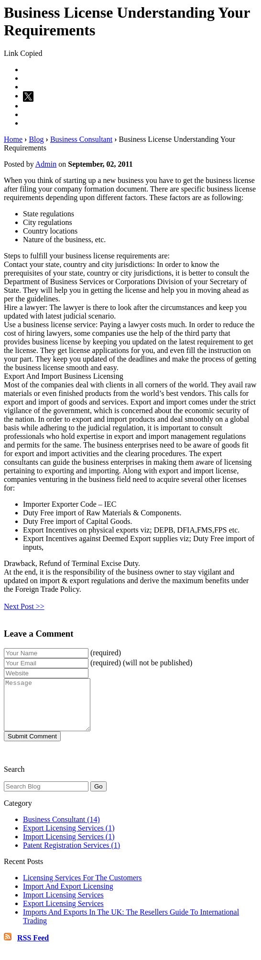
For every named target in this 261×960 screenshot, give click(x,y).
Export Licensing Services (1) (69, 838)
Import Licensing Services (63, 905)
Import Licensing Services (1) (69, 847)
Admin (45, 164)
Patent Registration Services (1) (71, 855)
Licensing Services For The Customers (82, 888)
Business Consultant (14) (61, 829)
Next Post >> (24, 606)
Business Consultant (81, 139)
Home (13, 139)
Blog (36, 139)
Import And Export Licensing (68, 896)
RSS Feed (33, 948)
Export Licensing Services (63, 913)
